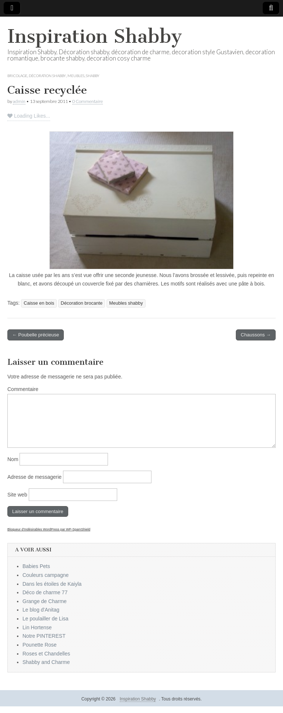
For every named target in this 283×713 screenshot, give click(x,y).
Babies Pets (36, 566)
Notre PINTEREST (44, 636)
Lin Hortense (37, 627)
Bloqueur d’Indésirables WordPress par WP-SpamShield (48, 529)
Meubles (75, 75)
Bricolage (17, 75)
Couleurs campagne (45, 575)
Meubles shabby (126, 303)
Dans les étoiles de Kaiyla (51, 584)
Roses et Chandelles (46, 654)
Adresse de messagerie (34, 477)
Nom (12, 459)
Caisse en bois (39, 303)
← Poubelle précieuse (35, 335)
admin (19, 101)
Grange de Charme (44, 601)
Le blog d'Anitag (40, 610)
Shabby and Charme (46, 662)
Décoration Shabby (47, 75)
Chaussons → (256, 335)
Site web (17, 495)
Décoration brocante (81, 303)
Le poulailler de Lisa (45, 619)
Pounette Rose (39, 645)
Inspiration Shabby (94, 36)
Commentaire (22, 389)
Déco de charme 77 (44, 592)
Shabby (92, 75)
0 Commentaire (87, 101)
